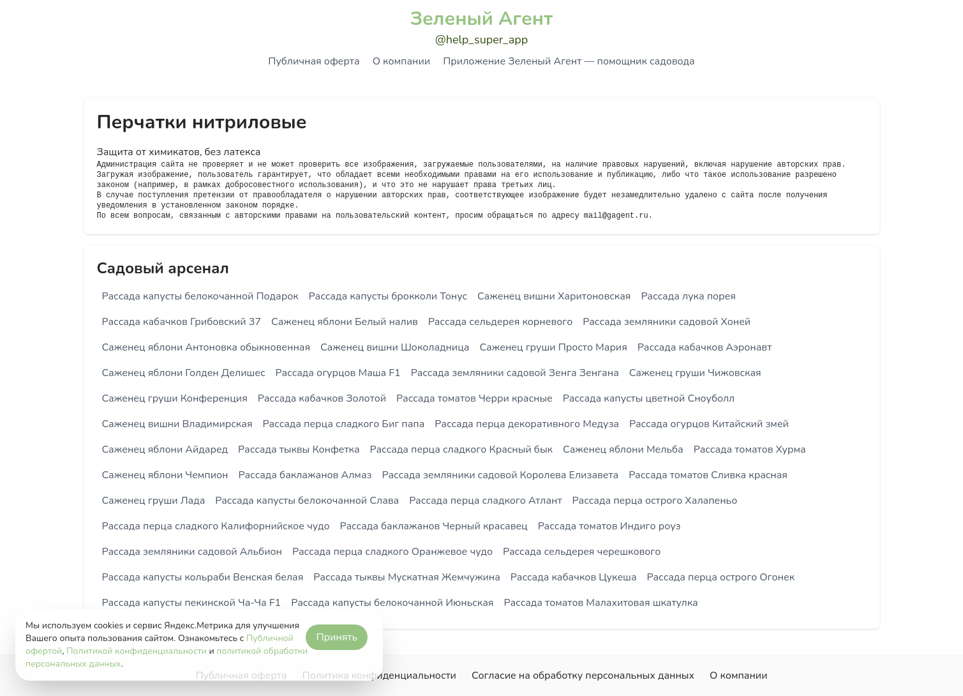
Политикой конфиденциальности (136, 651)
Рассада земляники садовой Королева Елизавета (500, 475)
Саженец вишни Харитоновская (554, 296)
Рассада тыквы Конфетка (298, 450)
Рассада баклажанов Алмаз (305, 475)
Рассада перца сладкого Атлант (485, 501)
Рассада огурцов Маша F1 (338, 373)
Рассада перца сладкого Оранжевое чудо (392, 552)
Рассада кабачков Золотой (322, 398)
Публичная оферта (313, 61)
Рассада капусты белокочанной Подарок (200, 296)
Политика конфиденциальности (379, 676)
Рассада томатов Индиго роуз (609, 526)
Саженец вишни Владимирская (177, 424)
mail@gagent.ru (616, 215)
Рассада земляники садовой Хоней (666, 322)
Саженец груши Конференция (175, 398)
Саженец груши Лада (153, 501)
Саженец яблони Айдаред (165, 450)
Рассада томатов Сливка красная (708, 475)
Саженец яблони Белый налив (344, 322)
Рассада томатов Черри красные (474, 398)
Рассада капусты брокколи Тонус (388, 296)
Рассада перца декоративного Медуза (527, 424)
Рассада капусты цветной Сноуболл (649, 398)
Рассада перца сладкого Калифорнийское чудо (216, 526)
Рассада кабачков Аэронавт (705, 347)
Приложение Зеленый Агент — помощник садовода (568, 61)
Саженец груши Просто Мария (553, 347)
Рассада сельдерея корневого (500, 322)
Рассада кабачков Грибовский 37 (182, 322)
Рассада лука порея (688, 296)
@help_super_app (481, 39)
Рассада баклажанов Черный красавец (433, 526)
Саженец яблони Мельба (623, 450)
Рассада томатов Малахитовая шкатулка (601, 603)
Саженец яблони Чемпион (165, 475)
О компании (401, 61)
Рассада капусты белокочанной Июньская (392, 603)
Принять (336, 637)
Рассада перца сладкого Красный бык (461, 450)
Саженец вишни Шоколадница (394, 347)
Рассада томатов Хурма (750, 450)
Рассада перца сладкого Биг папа (344, 424)
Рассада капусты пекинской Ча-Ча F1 (191, 603)
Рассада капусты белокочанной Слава (307, 501)
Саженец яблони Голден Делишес (183, 373)
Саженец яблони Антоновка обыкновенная (206, 347)
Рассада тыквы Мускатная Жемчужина (406, 577)
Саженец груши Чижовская (695, 373)
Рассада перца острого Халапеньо (655, 501)
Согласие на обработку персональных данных (583, 676)
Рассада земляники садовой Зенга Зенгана (515, 373)
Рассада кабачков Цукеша (574, 577)
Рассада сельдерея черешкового (582, 552)
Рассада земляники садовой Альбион (192, 552)
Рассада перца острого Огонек (721, 577)
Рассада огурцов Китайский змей (709, 424)
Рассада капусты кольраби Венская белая (203, 577)
